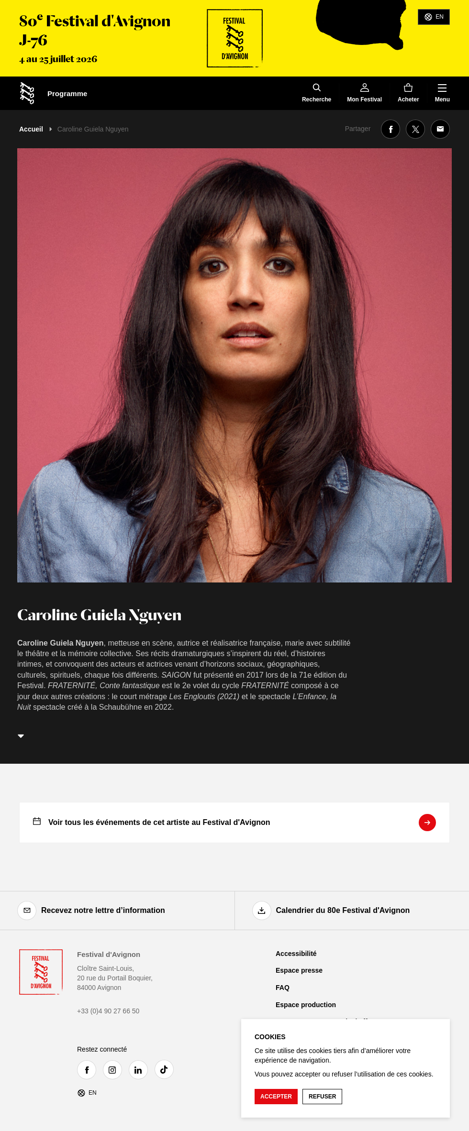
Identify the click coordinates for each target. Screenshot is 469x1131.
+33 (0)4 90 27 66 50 (108, 1011)
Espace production (306, 1005)
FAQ (283, 987)
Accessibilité (296, 953)
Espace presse (299, 970)
